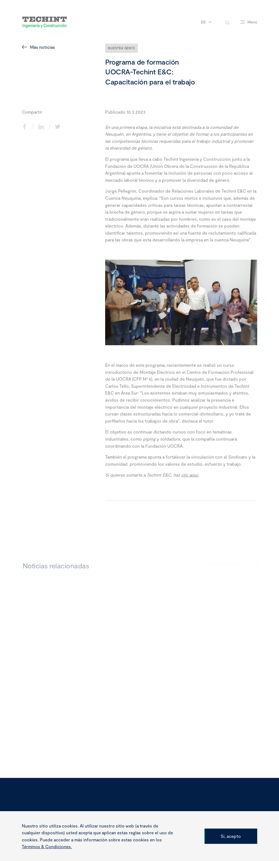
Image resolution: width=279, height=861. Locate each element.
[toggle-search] (227, 22)
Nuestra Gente (121, 48)
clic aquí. (190, 474)
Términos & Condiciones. (47, 851)
